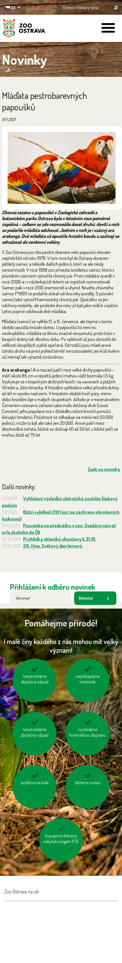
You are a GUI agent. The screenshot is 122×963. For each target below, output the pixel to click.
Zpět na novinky (104, 469)
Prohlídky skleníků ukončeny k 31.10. (59, 539)
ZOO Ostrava (24, 29)
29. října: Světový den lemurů (52, 546)
